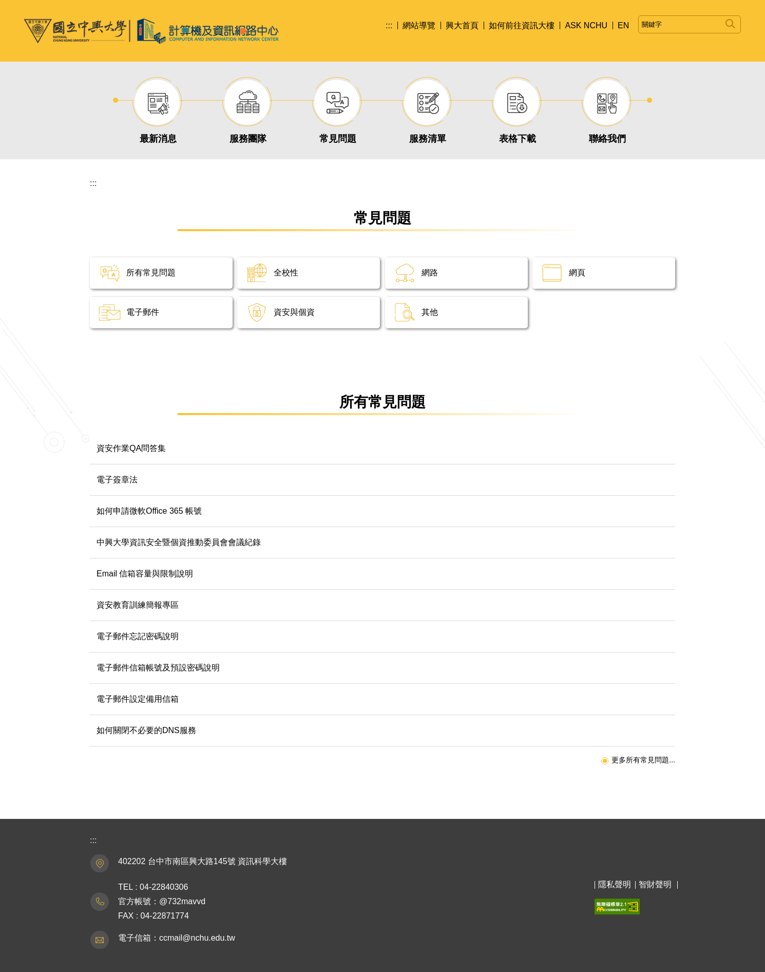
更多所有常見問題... (643, 760)
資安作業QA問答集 (131, 448)
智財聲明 (655, 884)
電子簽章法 (117, 479)
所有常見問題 (151, 272)
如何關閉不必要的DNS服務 (146, 730)
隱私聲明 (614, 884)
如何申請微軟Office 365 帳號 (149, 511)
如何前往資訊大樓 (521, 25)
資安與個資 (294, 312)
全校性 (286, 272)
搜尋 (730, 22)
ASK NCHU (586, 25)
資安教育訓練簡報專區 (138, 605)
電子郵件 (142, 312)
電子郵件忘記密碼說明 (138, 636)
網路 (430, 272)
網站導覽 (419, 25)
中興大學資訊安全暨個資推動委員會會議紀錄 (179, 542)
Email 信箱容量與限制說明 (145, 573)
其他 (430, 312)
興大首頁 (462, 25)
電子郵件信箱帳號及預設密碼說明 (158, 667)
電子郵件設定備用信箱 (138, 699)
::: (389, 25)
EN (623, 25)
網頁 (577, 272)
